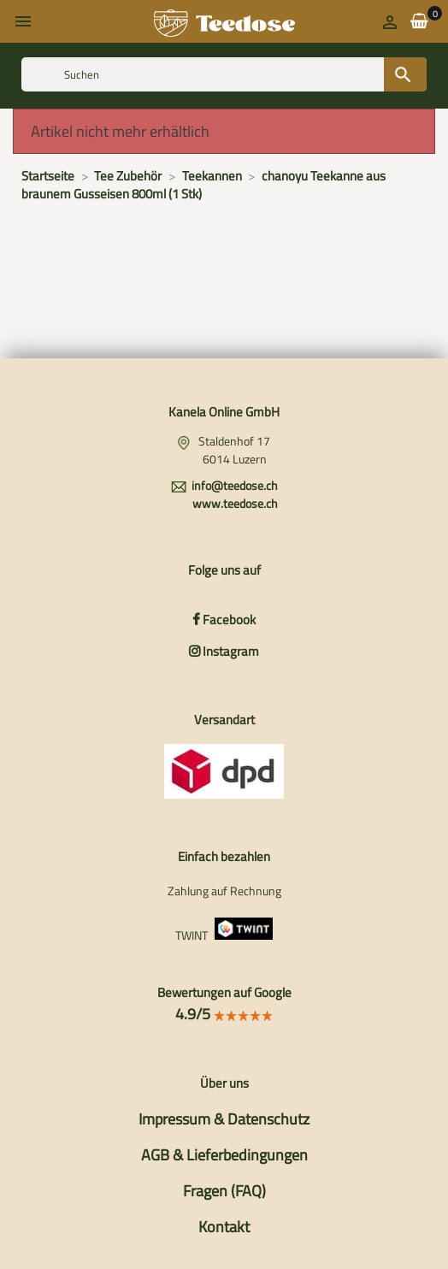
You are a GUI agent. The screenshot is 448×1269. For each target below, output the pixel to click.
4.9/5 (224, 1013)
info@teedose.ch (235, 485)
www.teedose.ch (235, 503)
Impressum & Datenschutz (224, 1118)
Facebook (224, 619)
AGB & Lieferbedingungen (224, 1154)
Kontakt (224, 1226)
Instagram (224, 651)
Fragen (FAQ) (224, 1190)
